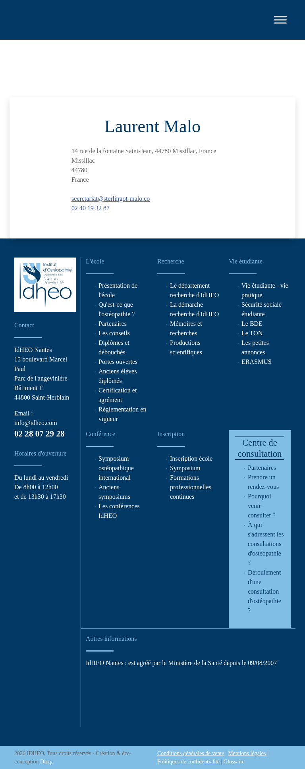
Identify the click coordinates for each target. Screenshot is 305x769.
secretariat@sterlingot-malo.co (110, 198)
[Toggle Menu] (280, 19)
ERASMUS (256, 361)
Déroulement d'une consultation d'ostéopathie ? (264, 591)
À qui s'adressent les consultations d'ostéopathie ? (266, 543)
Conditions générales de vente (190, 753)
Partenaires (112, 323)
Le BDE (252, 323)
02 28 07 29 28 (39, 433)
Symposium (185, 468)
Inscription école (191, 458)
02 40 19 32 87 (90, 208)
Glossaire (234, 762)
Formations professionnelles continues (190, 487)
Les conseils (114, 333)
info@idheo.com (35, 422)
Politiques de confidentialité (188, 762)
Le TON (252, 333)
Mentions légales (247, 753)
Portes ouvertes (117, 361)
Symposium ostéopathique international (116, 468)
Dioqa (47, 762)
